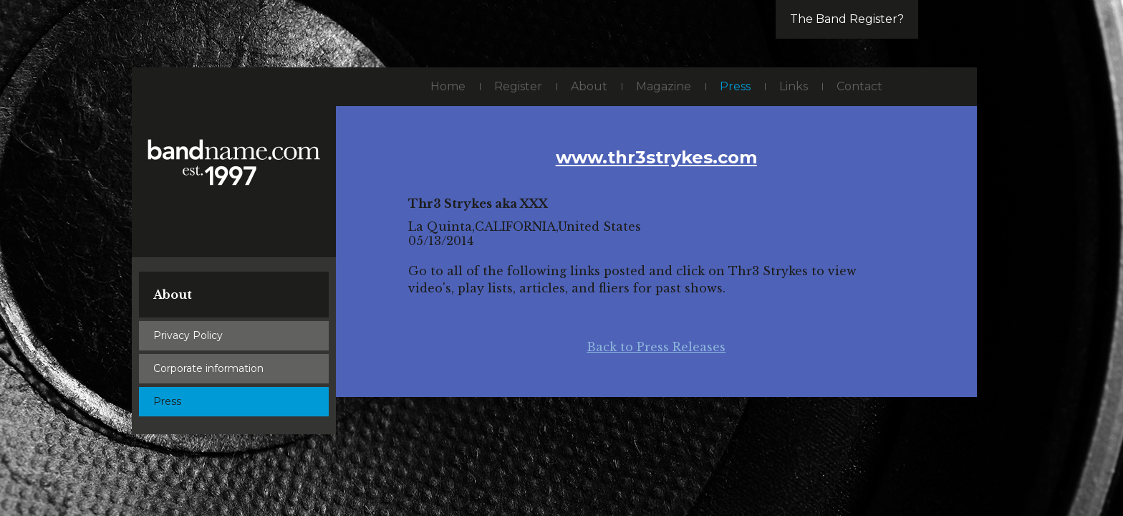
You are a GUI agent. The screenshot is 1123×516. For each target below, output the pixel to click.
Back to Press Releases (656, 347)
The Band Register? (847, 19)
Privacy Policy (188, 335)
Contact (859, 86)
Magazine (663, 86)
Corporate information (208, 368)
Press (167, 401)
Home (448, 86)
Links (793, 86)
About (172, 294)
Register (518, 86)
